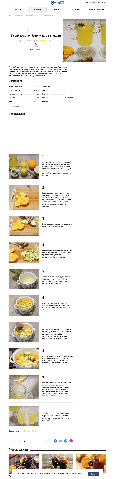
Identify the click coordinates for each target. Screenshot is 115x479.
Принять (93, 474)
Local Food (76, 9)
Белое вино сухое (15, 87)
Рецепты (18, 9)
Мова (88, 2)
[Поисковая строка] (101, 2)
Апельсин (46, 87)
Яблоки (45, 90)
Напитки (37, 9)
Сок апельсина (14, 90)
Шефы (56, 9)
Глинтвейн (29, 15)
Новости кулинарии (96, 9)
